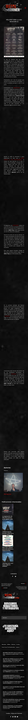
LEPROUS (7, 316)
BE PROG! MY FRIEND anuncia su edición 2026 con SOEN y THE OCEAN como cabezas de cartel (13, 660)
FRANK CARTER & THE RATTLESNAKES (14, 158)
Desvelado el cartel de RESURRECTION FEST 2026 (14, 687)
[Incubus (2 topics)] (18, 644)
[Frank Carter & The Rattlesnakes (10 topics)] (8, 647)
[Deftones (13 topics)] (13, 644)
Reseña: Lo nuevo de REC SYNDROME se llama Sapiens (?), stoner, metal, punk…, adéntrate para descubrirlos (13, 693)
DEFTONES (15, 225)
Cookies (8, 713)
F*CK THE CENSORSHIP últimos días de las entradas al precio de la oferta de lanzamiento (13, 701)
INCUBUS (13, 374)
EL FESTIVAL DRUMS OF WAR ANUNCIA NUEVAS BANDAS (12, 682)
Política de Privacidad (16, 713)
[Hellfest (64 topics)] (9, 644)
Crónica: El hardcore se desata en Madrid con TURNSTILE (13, 671)
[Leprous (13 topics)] (18, 647)
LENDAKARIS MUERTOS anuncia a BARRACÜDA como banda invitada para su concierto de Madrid (13, 677)
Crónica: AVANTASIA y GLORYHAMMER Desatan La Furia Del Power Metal (12, 706)
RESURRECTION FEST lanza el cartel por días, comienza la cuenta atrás (13, 653)
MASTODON (16, 87)
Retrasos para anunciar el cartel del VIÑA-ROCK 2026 (13, 666)
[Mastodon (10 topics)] (3, 644)
